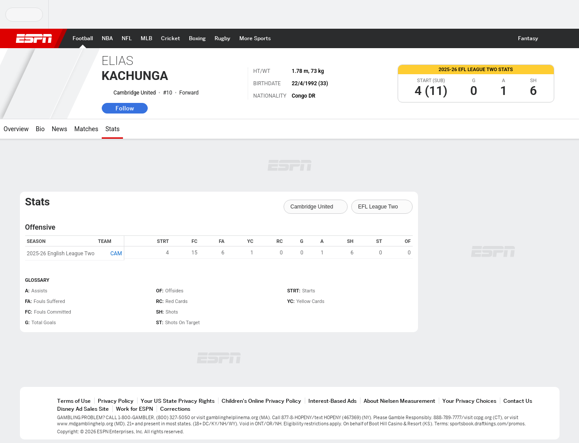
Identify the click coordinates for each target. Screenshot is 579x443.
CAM (116, 253)
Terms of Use (74, 401)
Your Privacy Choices (469, 401)
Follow (124, 108)
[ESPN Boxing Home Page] (197, 38)
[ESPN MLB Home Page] (146, 38)
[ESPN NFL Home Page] (127, 38)
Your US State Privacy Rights (178, 401)
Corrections (175, 408)
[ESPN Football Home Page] (83, 38)
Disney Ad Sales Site (83, 408)
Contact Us (517, 401)
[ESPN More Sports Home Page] (255, 38)
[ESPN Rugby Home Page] (222, 38)
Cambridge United (135, 93)
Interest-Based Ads (332, 401)
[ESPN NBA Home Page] (107, 38)
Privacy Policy (116, 401)
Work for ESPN (134, 408)
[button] (550, 38)
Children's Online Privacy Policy (261, 401)
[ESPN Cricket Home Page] (170, 38)
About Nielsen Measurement (399, 401)
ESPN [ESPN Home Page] (34, 38)
